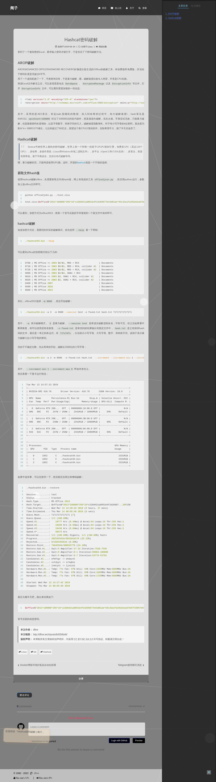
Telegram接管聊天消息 (131, 665)
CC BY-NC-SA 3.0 (83, 639)
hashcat (81, 162)
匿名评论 (24, 695)
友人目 (116, 8)
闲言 (102, 8)
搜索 (142, 8)
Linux (23, 652)
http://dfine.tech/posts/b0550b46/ (50, 634)
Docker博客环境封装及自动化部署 (37, 665)
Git (33, 652)
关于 (129, 8)
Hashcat (45, 652)
